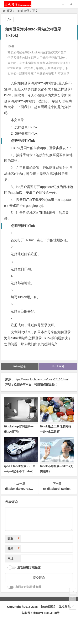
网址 (10, 558)
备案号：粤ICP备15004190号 (40, 613)
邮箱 (13, 548)
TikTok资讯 (22, 10)
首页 (7, 10)
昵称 (13, 539)
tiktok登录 (19, 366)
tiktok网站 (58, 366)
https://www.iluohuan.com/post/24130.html (41, 379)
